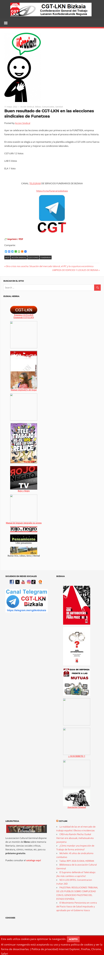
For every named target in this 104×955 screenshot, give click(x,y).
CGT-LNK (63, 821)
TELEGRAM (35, 183)
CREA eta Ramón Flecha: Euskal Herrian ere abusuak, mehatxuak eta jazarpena (75, 838)
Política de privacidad (44, 949)
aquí (38, 860)
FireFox (85, 949)
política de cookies (82, 944)
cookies (25, 939)
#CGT (7, 257)
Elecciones (33, 257)
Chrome (96, 949)
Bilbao (38, 107)
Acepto (73, 939)
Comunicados (48, 107)
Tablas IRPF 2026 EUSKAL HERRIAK (76, 861)
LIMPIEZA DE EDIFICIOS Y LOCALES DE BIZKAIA (75, 270)
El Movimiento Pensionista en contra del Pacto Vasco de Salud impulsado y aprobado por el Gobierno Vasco (76, 906)
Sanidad (59, 107)
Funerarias (45, 257)
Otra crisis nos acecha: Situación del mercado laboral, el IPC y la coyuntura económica (49, 266)
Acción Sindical (27, 107)
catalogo (30, 860)
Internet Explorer (69, 949)
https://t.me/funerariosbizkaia (52, 191)
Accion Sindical (22, 123)
